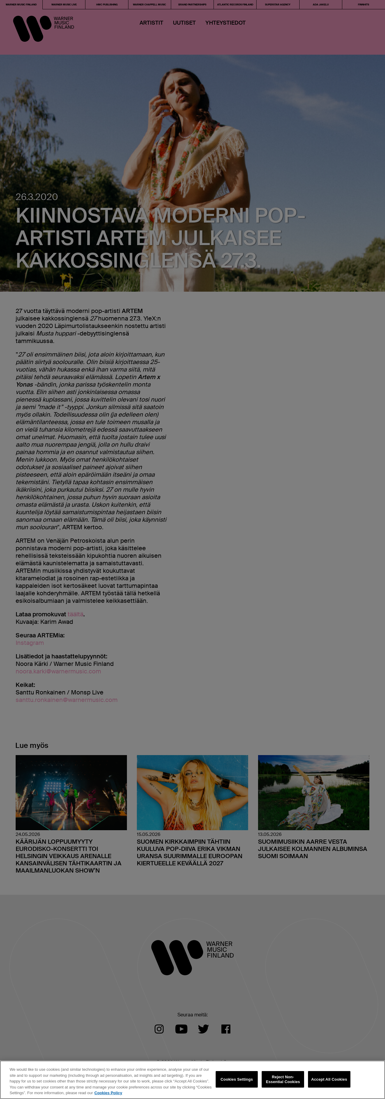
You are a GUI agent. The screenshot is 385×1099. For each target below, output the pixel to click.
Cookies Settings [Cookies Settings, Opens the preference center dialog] (236, 1079)
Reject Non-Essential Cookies (283, 1079)
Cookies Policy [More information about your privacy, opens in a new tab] (108, 1093)
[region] (192, 1080)
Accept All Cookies (329, 1079)
